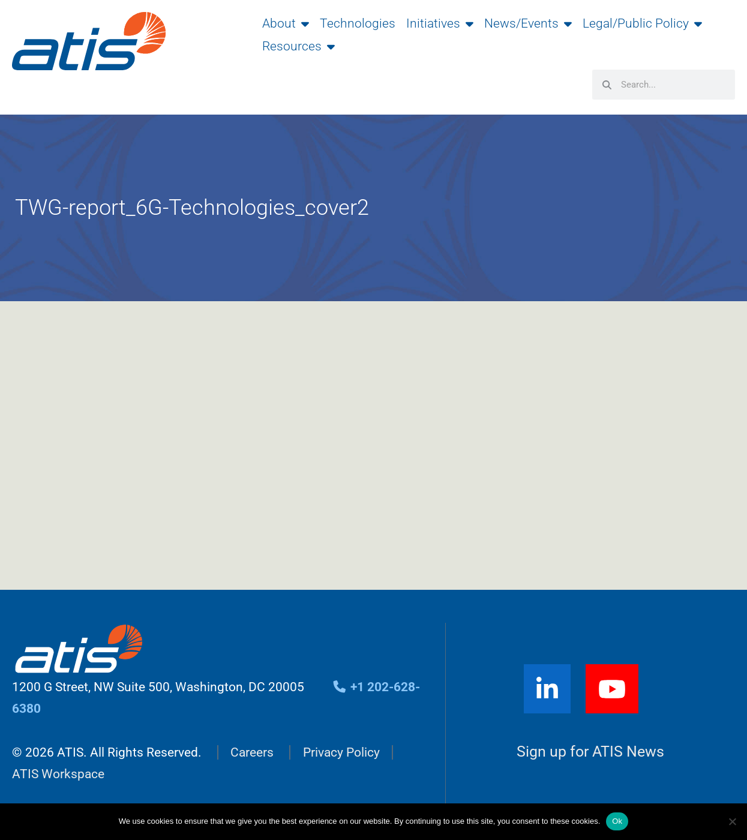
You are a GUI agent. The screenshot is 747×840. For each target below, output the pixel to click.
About (285, 23)
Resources (298, 46)
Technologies (357, 23)
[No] (732, 821)
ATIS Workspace (58, 774)
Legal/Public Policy (642, 23)
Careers (252, 752)
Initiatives (439, 23)
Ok (617, 821)
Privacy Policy (341, 752)
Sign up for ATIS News (590, 751)
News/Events (528, 23)
